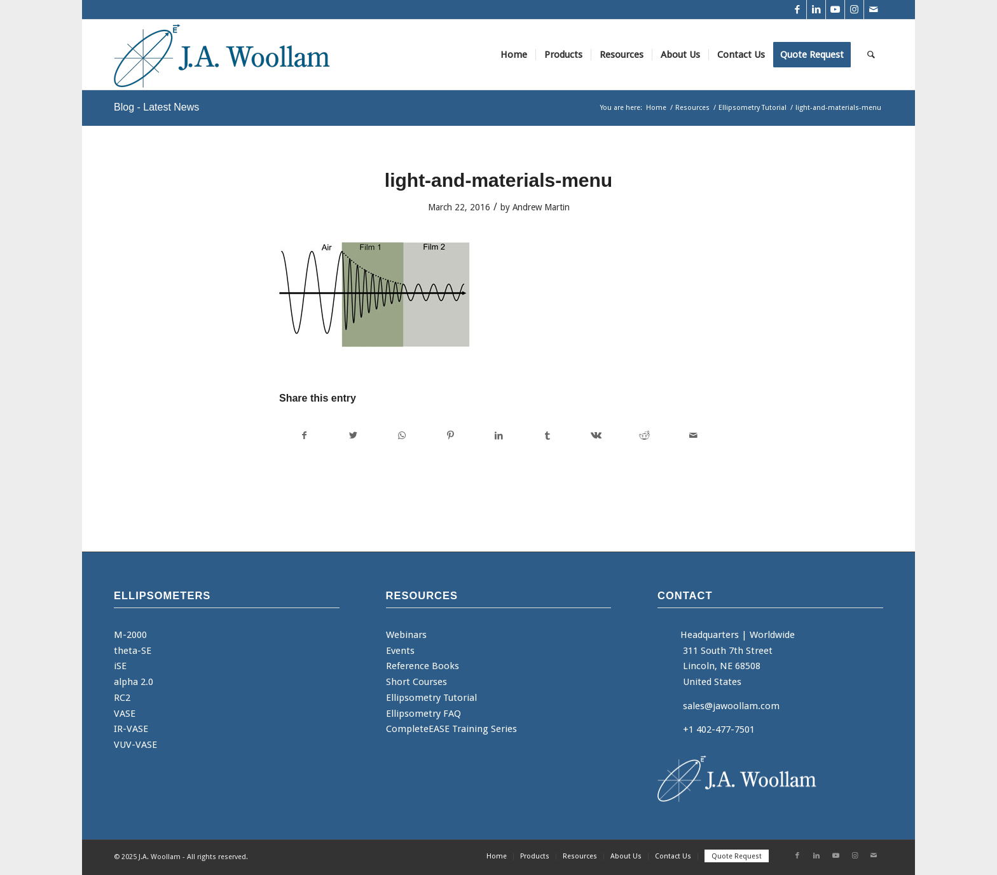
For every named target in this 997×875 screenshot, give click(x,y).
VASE (124, 713)
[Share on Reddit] (644, 435)
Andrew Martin (541, 207)
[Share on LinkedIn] (499, 435)
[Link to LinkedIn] (816, 9)
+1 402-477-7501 (719, 729)
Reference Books (422, 666)
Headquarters (709, 635)
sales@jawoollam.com (731, 706)
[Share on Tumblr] (547, 435)
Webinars (406, 635)
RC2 (122, 697)
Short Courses (416, 682)
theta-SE (132, 650)
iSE (120, 666)
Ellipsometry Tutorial (431, 697)
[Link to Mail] (873, 9)
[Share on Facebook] (304, 435)
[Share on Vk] (596, 435)
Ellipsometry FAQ (423, 713)
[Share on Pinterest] (450, 435)
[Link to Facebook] (797, 9)
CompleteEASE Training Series (451, 729)
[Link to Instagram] (854, 9)
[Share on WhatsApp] (401, 435)
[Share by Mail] (694, 435)
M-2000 (130, 635)
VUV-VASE (135, 744)
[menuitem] (513, 55)
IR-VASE (131, 729)
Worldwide (772, 635)
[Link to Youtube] (835, 9)
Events (400, 650)
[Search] (871, 55)
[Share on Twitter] (352, 435)
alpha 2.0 (133, 682)
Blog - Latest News (156, 107)
